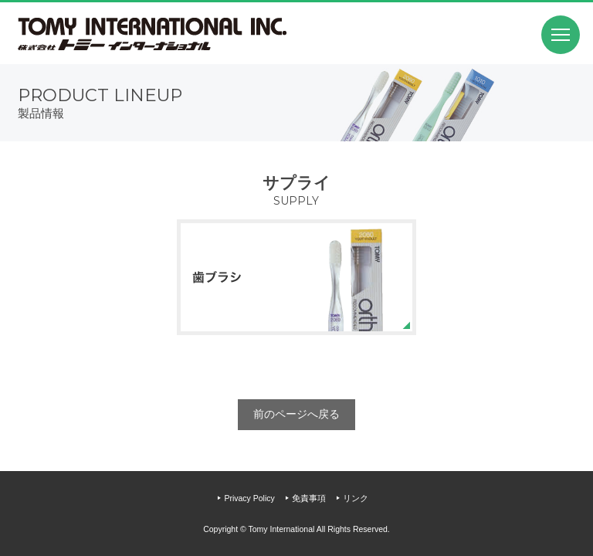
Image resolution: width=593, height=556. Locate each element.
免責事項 (309, 498)
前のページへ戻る (296, 414)
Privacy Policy (249, 498)
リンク (355, 498)
